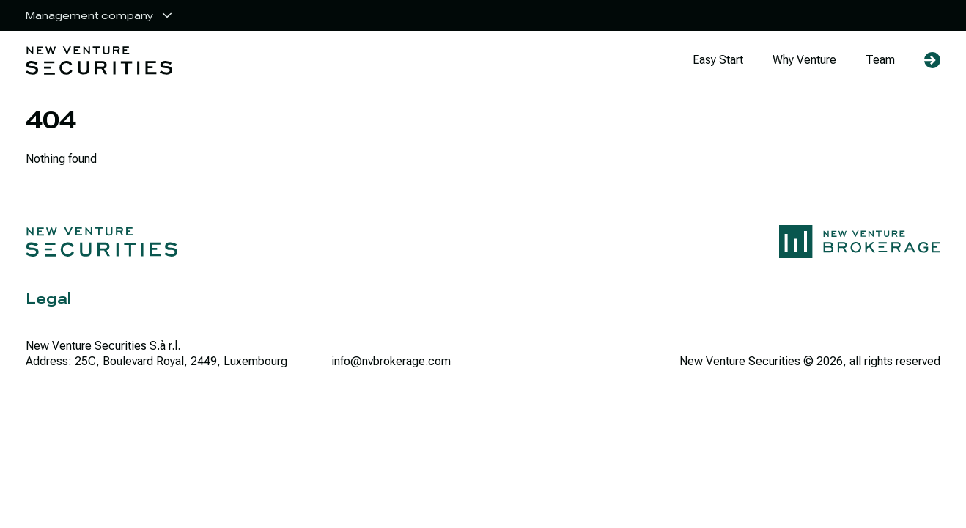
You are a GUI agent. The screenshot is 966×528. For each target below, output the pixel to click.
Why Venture (804, 60)
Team (880, 60)
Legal (48, 298)
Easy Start (718, 60)
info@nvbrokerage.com (391, 361)
